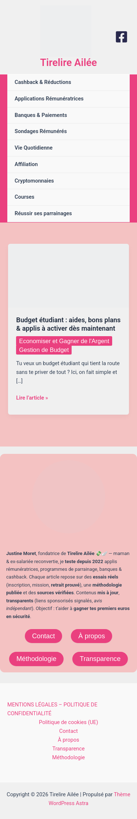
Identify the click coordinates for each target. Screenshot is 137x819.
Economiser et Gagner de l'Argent (64, 341)
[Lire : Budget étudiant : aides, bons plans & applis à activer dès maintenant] (68, 275)
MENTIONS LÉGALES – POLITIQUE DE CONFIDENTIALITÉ (52, 709)
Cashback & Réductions (43, 82)
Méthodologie (36, 658)
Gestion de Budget (44, 349)
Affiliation (26, 164)
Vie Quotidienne (34, 147)
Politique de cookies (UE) (68, 722)
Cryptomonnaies (34, 180)
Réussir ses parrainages (43, 213)
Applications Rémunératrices (49, 98)
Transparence (100, 658)
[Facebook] (121, 37)
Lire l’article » (32, 397)
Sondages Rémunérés (41, 131)
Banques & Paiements (41, 115)
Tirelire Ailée (68, 63)
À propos (91, 636)
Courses (24, 197)
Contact (43, 636)
